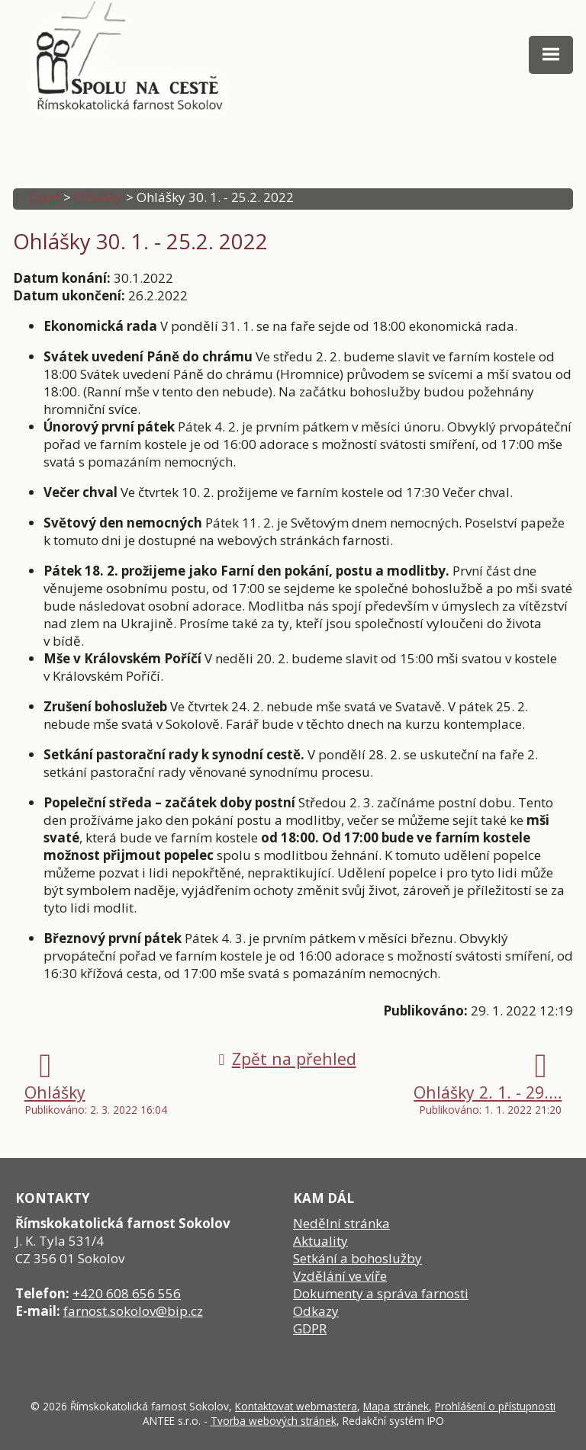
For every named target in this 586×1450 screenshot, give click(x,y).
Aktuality (320, 1241)
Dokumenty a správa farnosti (380, 1293)
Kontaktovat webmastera (296, 1406)
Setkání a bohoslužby (357, 1258)
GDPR (310, 1328)
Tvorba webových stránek (273, 1420)
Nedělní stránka (341, 1223)
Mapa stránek (396, 1406)
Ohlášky (98, 197)
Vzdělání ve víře (340, 1276)
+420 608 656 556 (126, 1293)
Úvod (44, 197)
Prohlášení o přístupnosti (495, 1406)
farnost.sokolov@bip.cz (133, 1311)
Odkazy (316, 1311)
